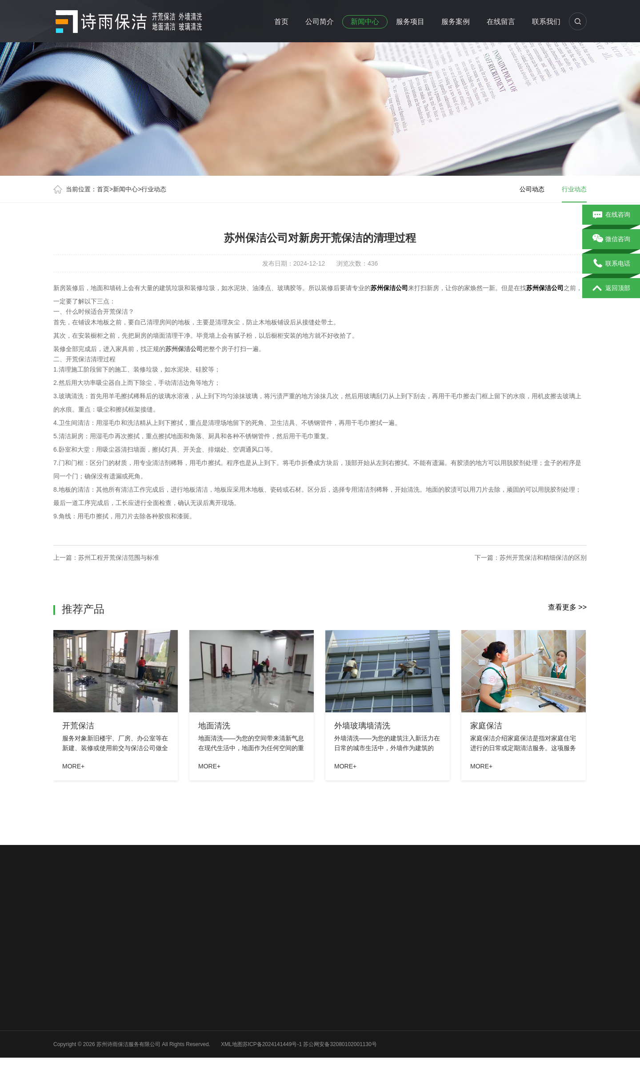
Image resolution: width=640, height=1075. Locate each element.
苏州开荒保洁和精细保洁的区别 (543, 557)
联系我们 (546, 21)
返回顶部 (611, 288)
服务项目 (410, 21)
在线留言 (501, 21)
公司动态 (532, 189)
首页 (281, 21)
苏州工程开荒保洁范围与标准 (118, 557)
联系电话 (611, 264)
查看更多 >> (567, 607)
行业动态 (153, 189)
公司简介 (319, 21)
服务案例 (455, 21)
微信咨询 (611, 239)
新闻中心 (365, 21)
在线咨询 (611, 215)
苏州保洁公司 (389, 287)
